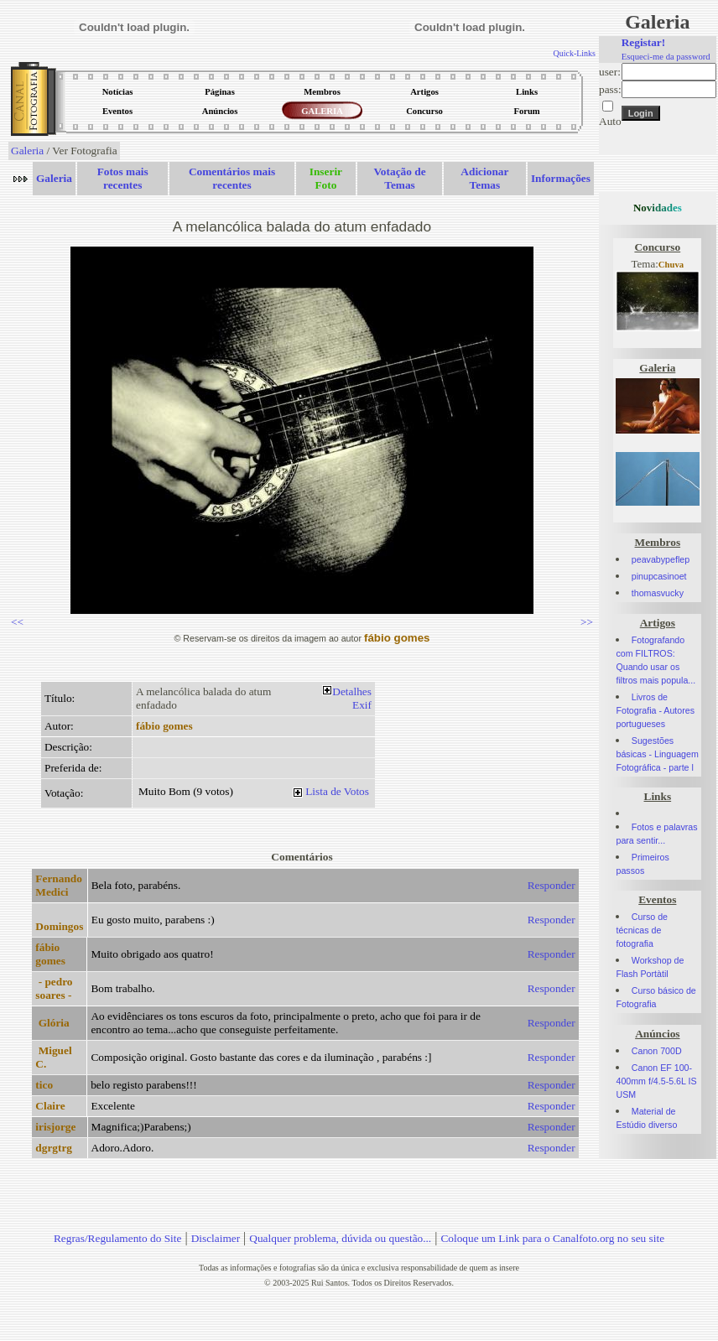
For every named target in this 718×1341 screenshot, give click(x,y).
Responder (551, 885)
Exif (362, 705)
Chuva (671, 264)
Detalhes (352, 691)
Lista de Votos (337, 791)
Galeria (27, 150)
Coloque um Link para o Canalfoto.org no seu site (552, 1238)
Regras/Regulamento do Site (118, 1238)
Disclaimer (215, 1238)
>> (586, 622)
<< (17, 622)
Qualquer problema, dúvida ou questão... (340, 1238)
